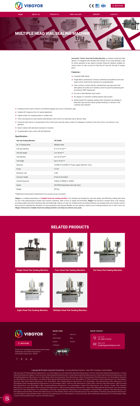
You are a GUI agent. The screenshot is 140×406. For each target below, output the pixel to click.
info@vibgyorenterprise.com (109, 345)
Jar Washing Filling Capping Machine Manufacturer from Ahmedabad (61, 379)
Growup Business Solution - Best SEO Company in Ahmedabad (89, 370)
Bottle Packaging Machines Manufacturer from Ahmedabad (42, 383)
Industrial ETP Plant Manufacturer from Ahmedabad (31, 389)
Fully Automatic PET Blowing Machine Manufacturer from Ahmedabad (36, 373)
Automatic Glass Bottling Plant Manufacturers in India (56, 375)
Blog (71, 338)
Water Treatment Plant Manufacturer (74, 383)
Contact (114, 14)
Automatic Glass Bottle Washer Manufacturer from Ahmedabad (35, 381)
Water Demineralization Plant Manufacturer (64, 377)
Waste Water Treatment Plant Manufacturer (101, 383)
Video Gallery (76, 14)
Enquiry (96, 14)
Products (54, 14)
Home (20, 14)
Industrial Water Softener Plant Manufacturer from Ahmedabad (43, 391)
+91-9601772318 (104, 339)
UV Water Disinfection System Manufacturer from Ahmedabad (105, 379)
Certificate (56, 345)
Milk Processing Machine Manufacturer (72, 387)
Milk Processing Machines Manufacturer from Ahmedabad (60, 385)
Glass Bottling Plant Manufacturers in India (87, 375)
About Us (36, 14)
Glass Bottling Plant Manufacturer (112, 375)
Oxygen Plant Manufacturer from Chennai (95, 385)
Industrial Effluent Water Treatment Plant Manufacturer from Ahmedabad (49, 393)
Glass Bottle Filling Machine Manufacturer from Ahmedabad (106, 387)
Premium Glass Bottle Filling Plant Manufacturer (105, 373)
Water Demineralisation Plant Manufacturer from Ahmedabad (99, 377)
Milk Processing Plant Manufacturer (47, 387)
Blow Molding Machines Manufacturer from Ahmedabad (76, 381)
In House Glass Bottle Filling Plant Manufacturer (74, 373)
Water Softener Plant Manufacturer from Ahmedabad (81, 391)
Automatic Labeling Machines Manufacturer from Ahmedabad (70, 389)
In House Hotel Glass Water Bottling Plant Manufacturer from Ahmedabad (97, 393)
